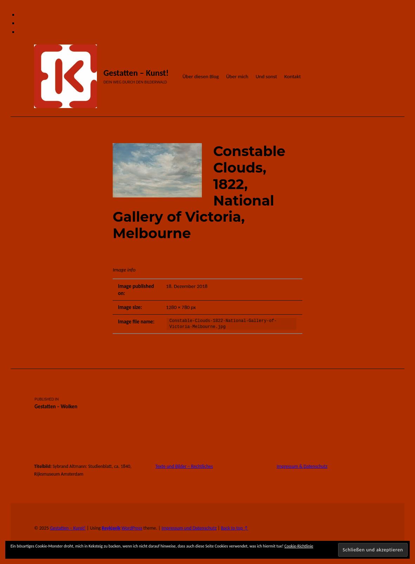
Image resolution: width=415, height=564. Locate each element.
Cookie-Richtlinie (298, 546)
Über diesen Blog (201, 76)
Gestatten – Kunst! (136, 73)
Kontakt (292, 76)
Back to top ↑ (234, 528)
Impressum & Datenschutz (302, 466)
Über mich (237, 76)
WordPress (131, 528)
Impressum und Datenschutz (189, 528)
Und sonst (266, 76)
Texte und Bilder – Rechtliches (184, 466)
